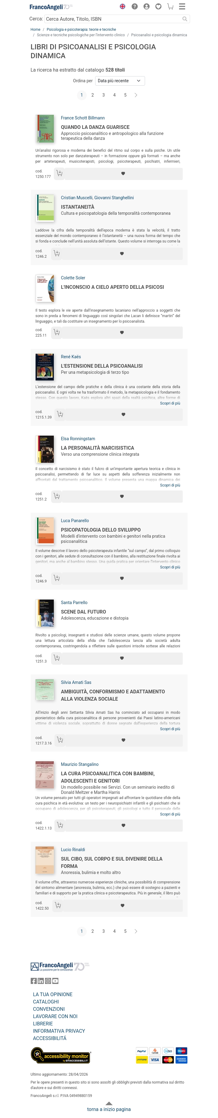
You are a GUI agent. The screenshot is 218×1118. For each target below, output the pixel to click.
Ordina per (82, 80)
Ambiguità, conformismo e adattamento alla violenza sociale (113, 695)
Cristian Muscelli (76, 197)
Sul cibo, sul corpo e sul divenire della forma (112, 862)
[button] (121, 7)
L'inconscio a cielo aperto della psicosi (112, 287)
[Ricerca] (185, 19)
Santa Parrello (74, 602)
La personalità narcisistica (97, 448)
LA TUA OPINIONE (53, 994)
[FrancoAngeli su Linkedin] (41, 982)
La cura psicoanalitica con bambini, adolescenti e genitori (108, 777)
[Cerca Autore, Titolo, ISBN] (112, 19)
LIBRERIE (43, 1024)
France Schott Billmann (83, 117)
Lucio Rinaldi (73, 849)
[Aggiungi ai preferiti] (123, 174)
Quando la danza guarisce (95, 127)
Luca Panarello (75, 520)
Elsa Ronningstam (78, 438)
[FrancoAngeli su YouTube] (55, 982)
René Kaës (71, 356)
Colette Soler (73, 277)
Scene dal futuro (83, 612)
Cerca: (36, 19)
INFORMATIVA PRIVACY (59, 1031)
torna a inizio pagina (109, 1109)
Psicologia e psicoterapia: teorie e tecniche (81, 29)
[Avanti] (136, 95)
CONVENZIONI (49, 1009)
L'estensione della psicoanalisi (102, 366)
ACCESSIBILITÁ (50, 1038)
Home (35, 29)
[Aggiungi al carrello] (59, 174)
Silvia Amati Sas (76, 682)
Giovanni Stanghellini (114, 197)
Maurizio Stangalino (80, 764)
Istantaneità (78, 207)
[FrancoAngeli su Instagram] (48, 982)
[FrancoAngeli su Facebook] (34, 982)
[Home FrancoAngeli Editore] (51, 7)
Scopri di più (170, 403)
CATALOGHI (46, 1002)
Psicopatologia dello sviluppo (101, 530)
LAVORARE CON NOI (55, 1016)
